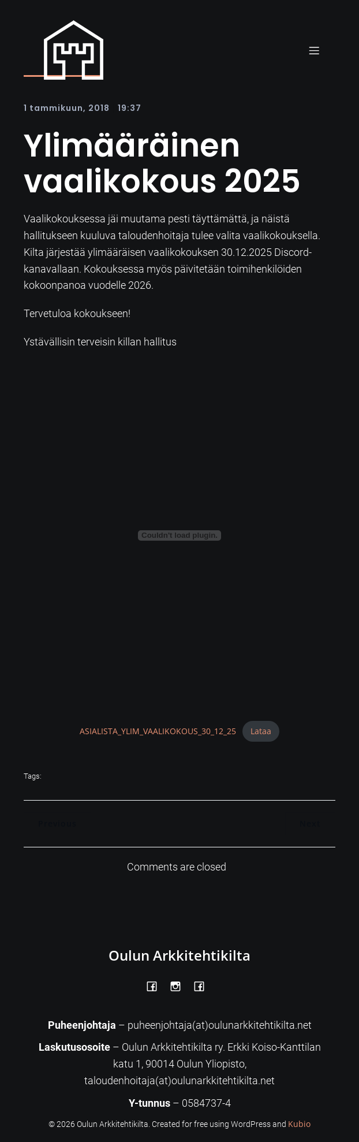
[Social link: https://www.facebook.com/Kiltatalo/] (203, 985)
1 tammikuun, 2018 (67, 108)
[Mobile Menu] (314, 50)
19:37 (129, 108)
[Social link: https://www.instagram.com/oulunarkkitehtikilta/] (180, 985)
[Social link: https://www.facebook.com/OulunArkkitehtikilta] (156, 985)
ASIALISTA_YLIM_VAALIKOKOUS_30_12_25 (158, 731)
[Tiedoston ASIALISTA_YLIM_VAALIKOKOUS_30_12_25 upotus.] (179, 535)
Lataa (260, 731)
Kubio (299, 1123)
